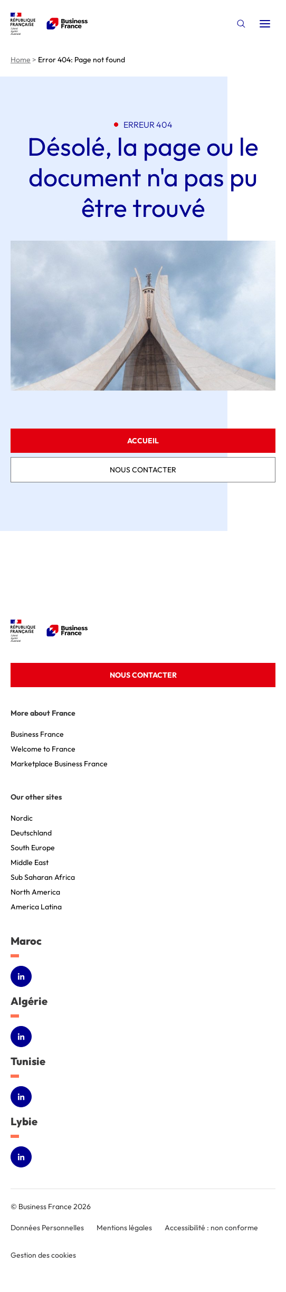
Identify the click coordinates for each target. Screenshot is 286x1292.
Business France (37, 734)
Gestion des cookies (43, 1255)
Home (21, 59)
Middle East (30, 862)
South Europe (33, 847)
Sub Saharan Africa (43, 877)
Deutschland (31, 833)
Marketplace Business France (59, 763)
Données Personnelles (47, 1227)
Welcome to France (43, 749)
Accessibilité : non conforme (211, 1227)
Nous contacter (143, 469)
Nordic (22, 818)
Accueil (143, 440)
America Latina (36, 906)
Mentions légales (124, 1227)
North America (35, 892)
